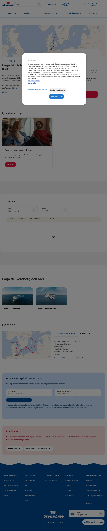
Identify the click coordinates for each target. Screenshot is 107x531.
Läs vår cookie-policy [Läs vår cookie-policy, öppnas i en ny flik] (34, 81)
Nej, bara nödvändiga (57, 90)
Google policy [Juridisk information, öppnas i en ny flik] (32, 83)
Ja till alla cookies (56, 96)
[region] (54, 79)
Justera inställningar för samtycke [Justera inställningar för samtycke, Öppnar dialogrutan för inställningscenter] (37, 89)
